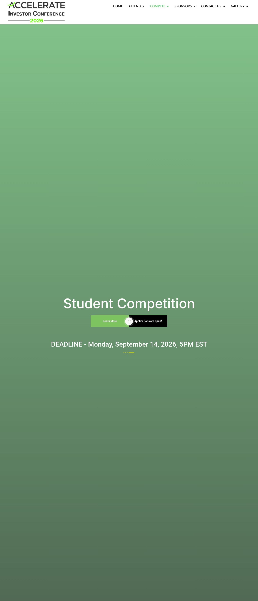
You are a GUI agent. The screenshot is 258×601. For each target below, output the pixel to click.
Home (108, 6)
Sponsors (175, 6)
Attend (127, 6)
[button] (127, 6)
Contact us (204, 6)
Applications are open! (148, 321)
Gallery (230, 6)
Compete (150, 6)
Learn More (110, 321)
